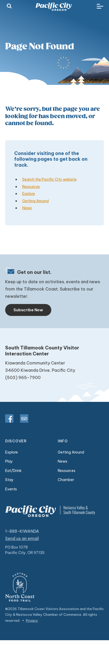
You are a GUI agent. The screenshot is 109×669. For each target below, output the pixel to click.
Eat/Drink (13, 470)
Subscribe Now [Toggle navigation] (28, 309)
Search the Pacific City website (49, 179)
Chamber (66, 479)
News (27, 208)
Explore (28, 193)
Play (9, 461)
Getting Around (35, 201)
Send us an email (22, 538)
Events (11, 489)
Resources (31, 186)
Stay (9, 479)
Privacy (32, 620)
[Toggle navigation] (100, 6)
